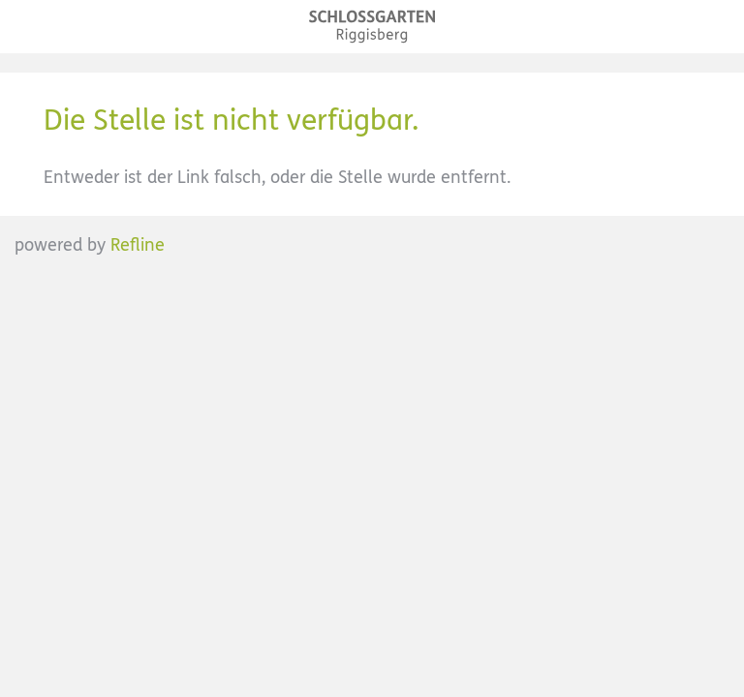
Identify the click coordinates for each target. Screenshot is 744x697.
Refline (137, 245)
